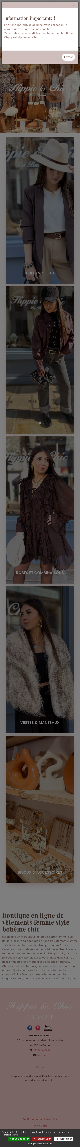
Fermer (68, 57)
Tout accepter (19, 1139)
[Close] (73, 6)
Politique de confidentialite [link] (40, 1143)
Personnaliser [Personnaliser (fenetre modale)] (64, 1139)
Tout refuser (42, 1139)
